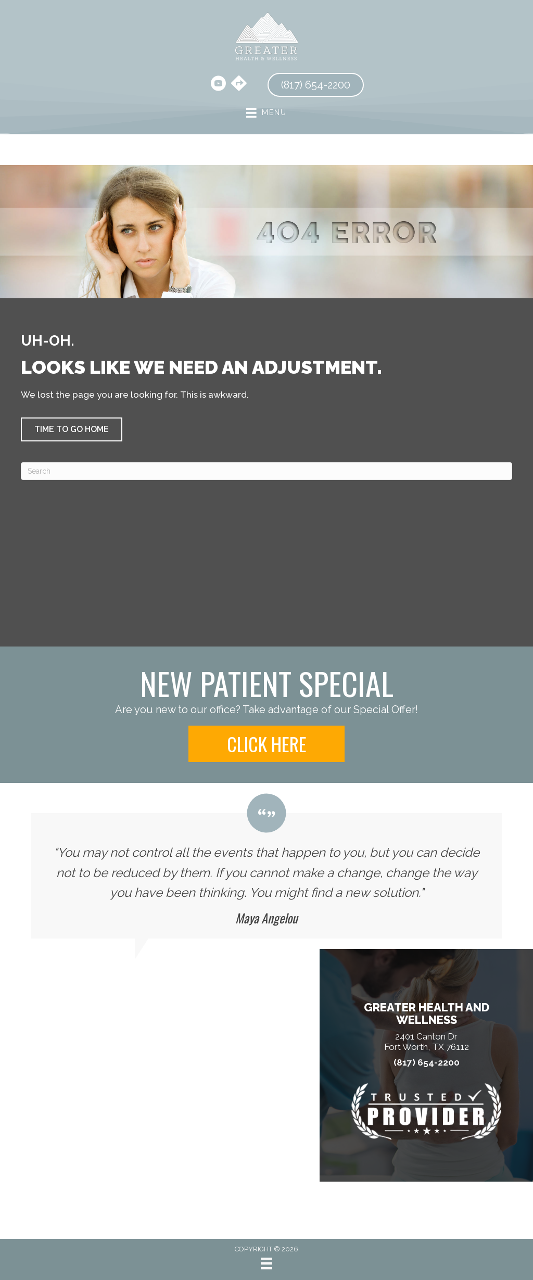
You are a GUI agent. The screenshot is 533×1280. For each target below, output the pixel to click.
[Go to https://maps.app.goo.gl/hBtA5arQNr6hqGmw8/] (239, 84)
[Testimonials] (266, 866)
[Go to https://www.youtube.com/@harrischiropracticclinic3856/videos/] (218, 84)
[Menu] (266, 1263)
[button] (71, 429)
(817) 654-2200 (427, 1063)
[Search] (266, 471)
